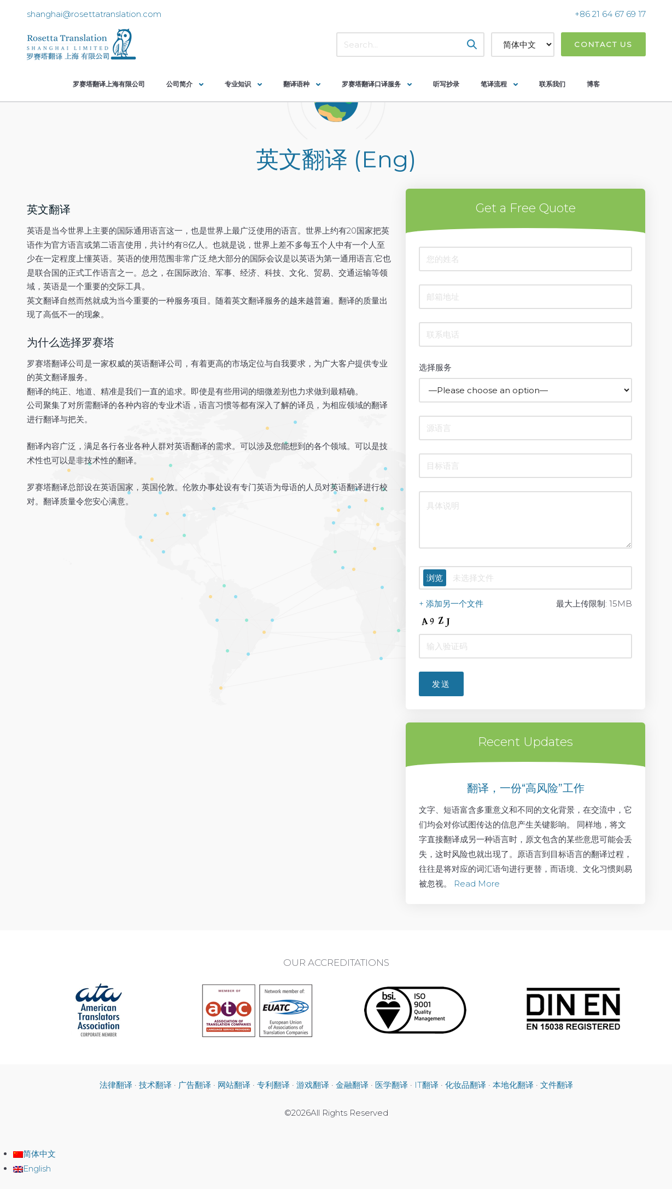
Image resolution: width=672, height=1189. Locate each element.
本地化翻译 (513, 1085)
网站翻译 (234, 1085)
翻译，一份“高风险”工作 (526, 788)
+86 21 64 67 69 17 (610, 14)
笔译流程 (494, 84)
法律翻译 (116, 1085)
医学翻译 (391, 1085)
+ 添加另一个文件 (451, 603)
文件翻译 (556, 1085)
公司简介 (179, 84)
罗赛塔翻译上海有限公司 (109, 84)
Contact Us (603, 44)
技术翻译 (155, 1085)
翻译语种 (296, 84)
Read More (477, 883)
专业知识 (238, 84)
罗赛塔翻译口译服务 (371, 84)
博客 (593, 84)
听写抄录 (446, 84)
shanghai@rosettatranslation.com (94, 14)
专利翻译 (273, 1085)
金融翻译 (352, 1085)
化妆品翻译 (465, 1085)
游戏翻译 (312, 1085)
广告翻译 (194, 1085)
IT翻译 (426, 1085)
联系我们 (552, 84)
